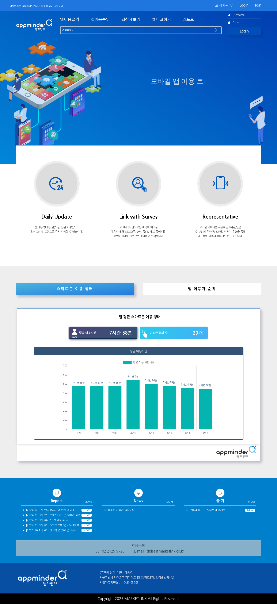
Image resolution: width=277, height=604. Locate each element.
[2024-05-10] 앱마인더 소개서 (207, 510)
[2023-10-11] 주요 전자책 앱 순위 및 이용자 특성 (54, 530)
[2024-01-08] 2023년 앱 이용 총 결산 (48, 520)
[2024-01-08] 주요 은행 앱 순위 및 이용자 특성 (53, 515)
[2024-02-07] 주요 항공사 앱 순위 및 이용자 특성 (54, 510)
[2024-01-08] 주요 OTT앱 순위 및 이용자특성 (52, 525)
